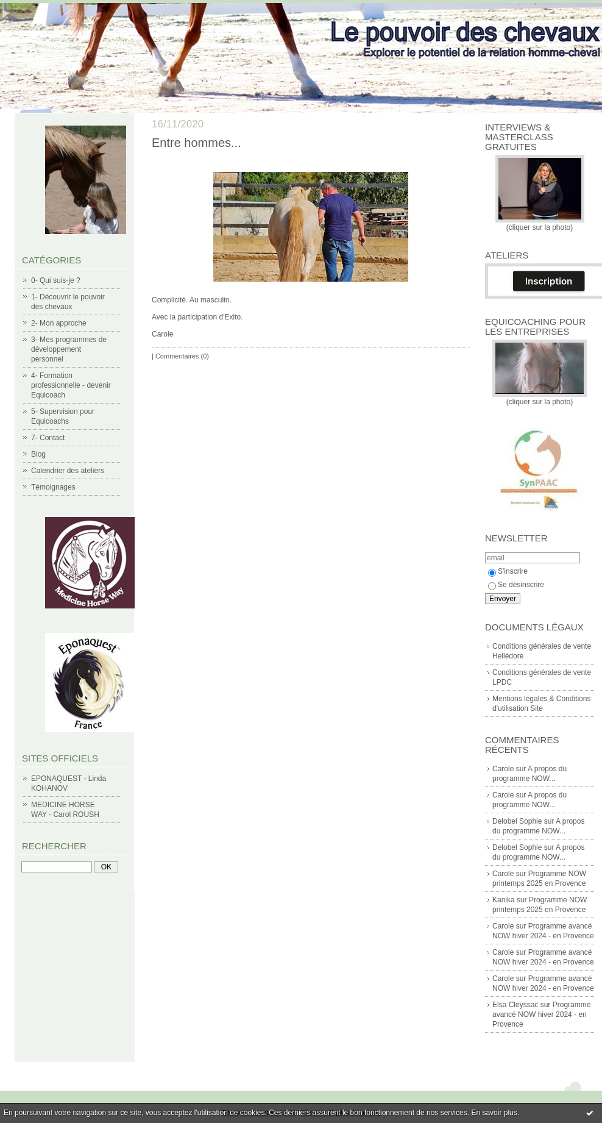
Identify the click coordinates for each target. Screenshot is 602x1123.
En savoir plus (494, 1112)
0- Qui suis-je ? (55, 280)
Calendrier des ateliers (67, 470)
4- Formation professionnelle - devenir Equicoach (71, 385)
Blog (38, 454)
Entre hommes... (196, 142)
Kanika (503, 900)
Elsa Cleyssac (515, 1004)
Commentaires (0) (182, 356)
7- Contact (48, 437)
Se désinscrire (516, 584)
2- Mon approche (59, 323)
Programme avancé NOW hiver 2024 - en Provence (541, 1014)
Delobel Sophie (517, 821)
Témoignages (53, 487)
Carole (503, 769)
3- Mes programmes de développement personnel (69, 349)
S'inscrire (508, 571)
